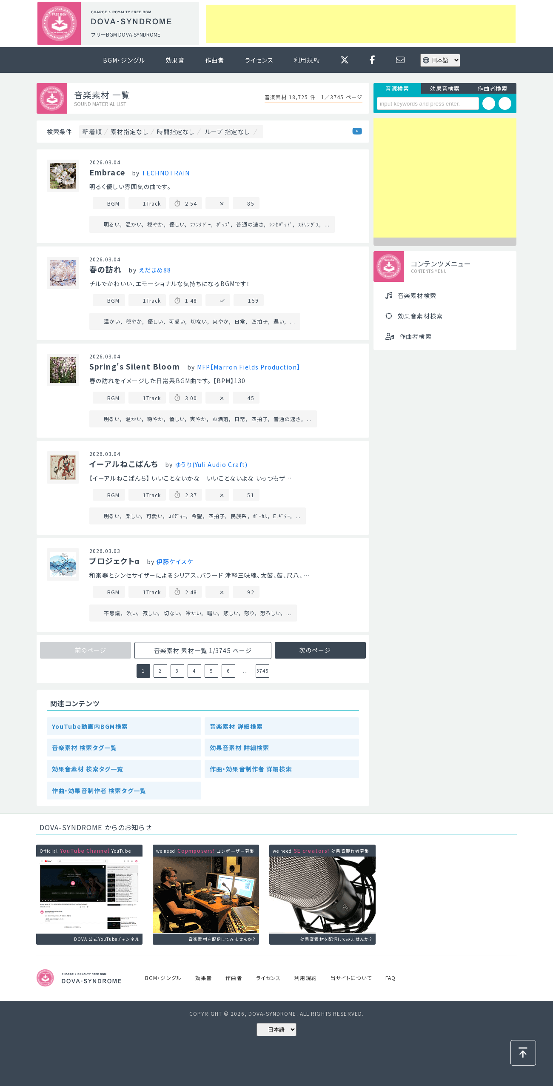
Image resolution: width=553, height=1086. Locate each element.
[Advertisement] (361, 24)
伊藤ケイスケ (175, 561)
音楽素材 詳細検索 (236, 726)
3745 (262, 670)
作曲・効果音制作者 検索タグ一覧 (99, 790)
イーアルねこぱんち (123, 463)
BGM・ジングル (124, 60)
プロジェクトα (114, 560)
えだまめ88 (155, 270)
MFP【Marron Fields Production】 (248, 367)
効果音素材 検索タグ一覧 (87, 769)
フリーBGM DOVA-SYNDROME (125, 34)
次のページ (316, 650)
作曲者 (214, 60)
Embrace (107, 172)
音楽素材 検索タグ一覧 (84, 747)
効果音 (175, 60)
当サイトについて (351, 977)
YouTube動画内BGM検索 (90, 726)
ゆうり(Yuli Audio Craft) (211, 464)
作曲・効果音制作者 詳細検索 (251, 769)
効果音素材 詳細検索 (239, 747)
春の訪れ (105, 269)
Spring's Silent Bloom (134, 366)
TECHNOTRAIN (166, 173)
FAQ (390, 977)
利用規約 (306, 60)
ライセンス (259, 60)
